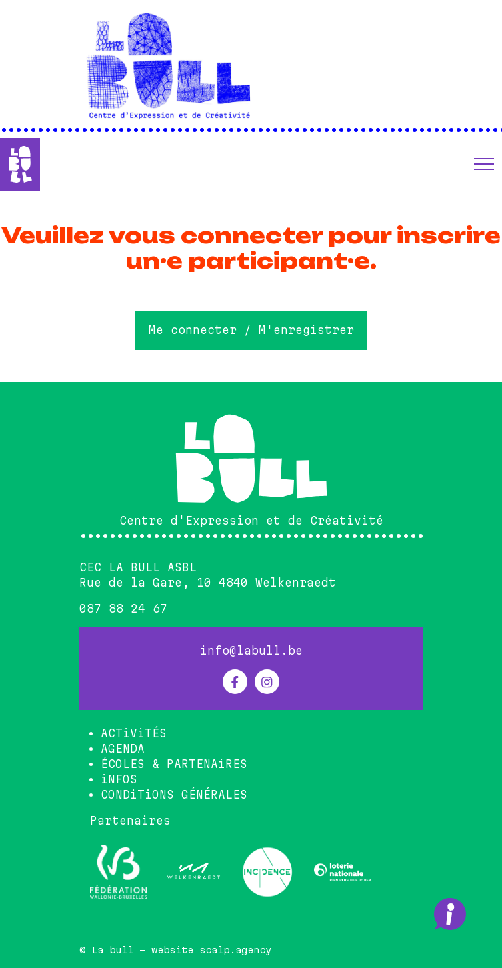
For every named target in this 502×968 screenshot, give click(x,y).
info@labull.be (251, 651)
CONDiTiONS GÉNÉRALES (174, 795)
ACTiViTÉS (134, 733)
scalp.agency (235, 950)
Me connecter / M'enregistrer (251, 330)
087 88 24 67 (123, 609)
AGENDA (123, 749)
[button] (484, 164)
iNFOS (119, 779)
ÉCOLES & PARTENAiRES (174, 764)
